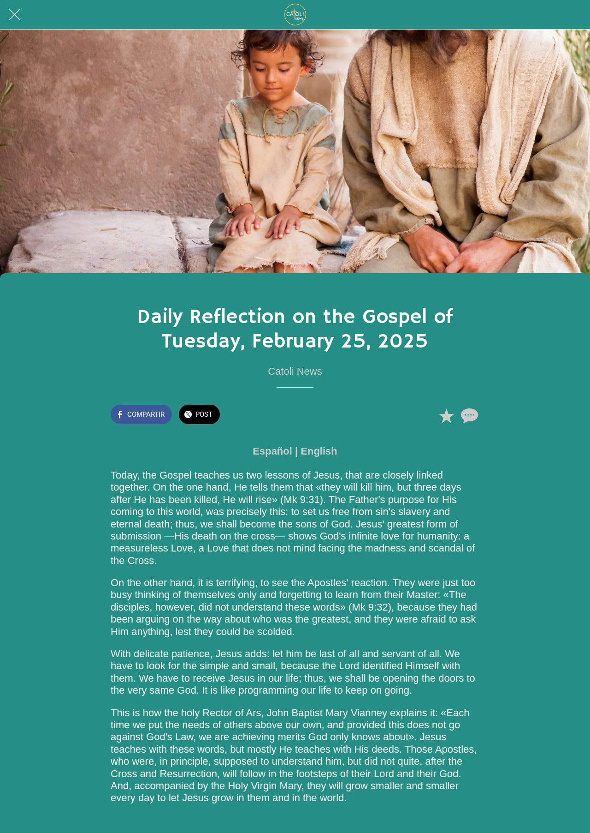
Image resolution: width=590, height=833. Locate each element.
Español (272, 451)
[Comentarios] (468, 415)
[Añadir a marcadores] (446, 415)
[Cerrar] (14, 14)
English (319, 451)
